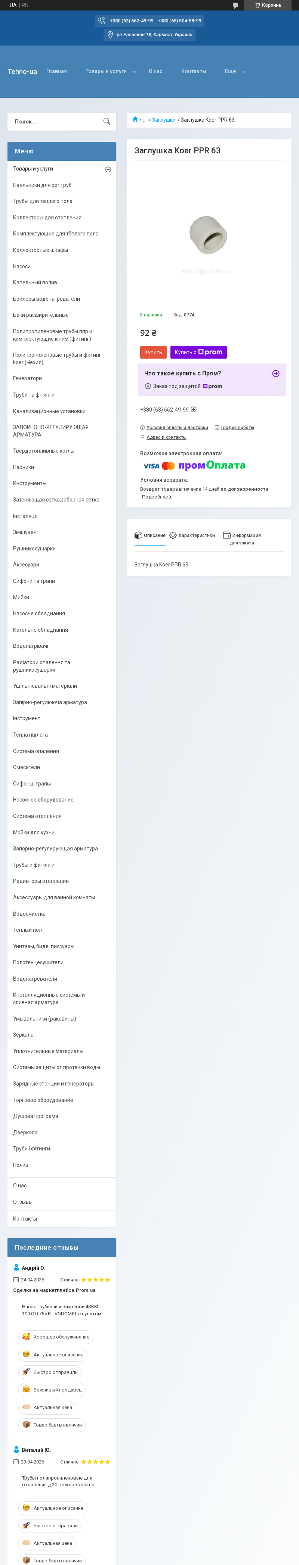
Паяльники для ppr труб (42, 185)
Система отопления (37, 816)
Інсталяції (25, 516)
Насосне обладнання (39, 613)
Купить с (198, 352)
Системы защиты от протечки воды (56, 1067)
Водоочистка (29, 914)
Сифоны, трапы (32, 784)
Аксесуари (26, 565)
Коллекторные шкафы (40, 250)
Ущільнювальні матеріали (45, 686)
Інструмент (26, 718)
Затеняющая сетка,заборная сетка (56, 500)
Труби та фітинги (34, 395)
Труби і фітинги (31, 1149)
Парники (23, 467)
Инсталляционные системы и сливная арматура (49, 998)
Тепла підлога (30, 735)
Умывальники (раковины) (44, 1019)
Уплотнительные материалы (48, 1051)
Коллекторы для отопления (47, 218)
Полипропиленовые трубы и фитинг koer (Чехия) (57, 358)
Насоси (22, 266)
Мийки (21, 597)
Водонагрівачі (30, 646)
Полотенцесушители (38, 962)
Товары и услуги (106, 71)
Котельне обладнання (40, 630)
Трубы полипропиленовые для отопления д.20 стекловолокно (58, 1481)
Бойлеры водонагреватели (46, 299)
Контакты (193, 71)
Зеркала (23, 1035)
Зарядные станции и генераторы (54, 1084)
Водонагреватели (35, 979)
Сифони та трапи (34, 581)
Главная (56, 71)
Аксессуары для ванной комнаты (54, 897)
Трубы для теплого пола (43, 201)
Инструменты (29, 483)
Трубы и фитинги (34, 865)
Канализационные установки (49, 411)
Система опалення (36, 751)
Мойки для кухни (34, 832)
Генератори (27, 378)
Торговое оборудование (43, 1100)
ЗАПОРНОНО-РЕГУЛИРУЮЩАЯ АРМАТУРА (51, 431)
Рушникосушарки (34, 549)
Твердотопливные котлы (43, 451)
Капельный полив (35, 282)
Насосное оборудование (43, 800)
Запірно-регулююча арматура (50, 702)
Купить (153, 352)
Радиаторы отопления (41, 881)
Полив (20, 1165)
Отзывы (23, 1202)
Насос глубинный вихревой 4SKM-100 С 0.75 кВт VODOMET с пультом (61, 1310)
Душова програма (35, 1116)
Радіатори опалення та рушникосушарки (41, 666)
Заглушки (164, 120)
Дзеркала (25, 1133)
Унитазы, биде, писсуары (43, 946)
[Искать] (107, 122)
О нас (156, 71)
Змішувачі (25, 532)
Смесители (26, 767)
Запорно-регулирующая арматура (55, 849)
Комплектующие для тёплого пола (56, 234)
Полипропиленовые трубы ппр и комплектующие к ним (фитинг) (52, 335)
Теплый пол (27, 930)
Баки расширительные (41, 315)
